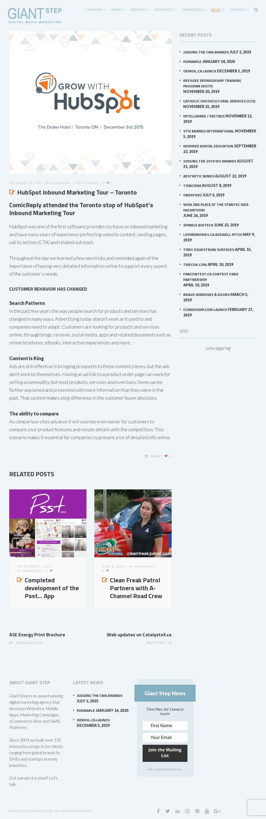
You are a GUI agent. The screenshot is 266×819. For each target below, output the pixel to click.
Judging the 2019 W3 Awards (209, 161)
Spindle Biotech (198, 225)
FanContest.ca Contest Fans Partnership (210, 276)
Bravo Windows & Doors (206, 294)
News (216, 10)
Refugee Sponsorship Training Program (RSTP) (212, 83)
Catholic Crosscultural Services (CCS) (219, 101)
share (155, 456)
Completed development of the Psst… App (52, 587)
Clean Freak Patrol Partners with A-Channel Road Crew (136, 587)
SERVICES (138, 10)
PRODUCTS (163, 10)
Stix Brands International (208, 131)
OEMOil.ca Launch (199, 71)
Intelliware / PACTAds (204, 116)
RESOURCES (192, 10)
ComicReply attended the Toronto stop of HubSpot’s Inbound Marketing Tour (81, 208)
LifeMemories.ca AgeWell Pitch (212, 234)
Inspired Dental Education (208, 146)
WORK (116, 10)
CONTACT (237, 10)
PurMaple (192, 61)
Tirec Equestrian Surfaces (208, 249)
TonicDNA (192, 185)
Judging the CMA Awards (206, 52)
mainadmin (60, 183)
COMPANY (93, 10)
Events (80, 183)
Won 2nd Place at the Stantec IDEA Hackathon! (215, 207)
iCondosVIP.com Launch (205, 309)
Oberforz (192, 195)
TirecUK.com (195, 264)
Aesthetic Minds (198, 176)
